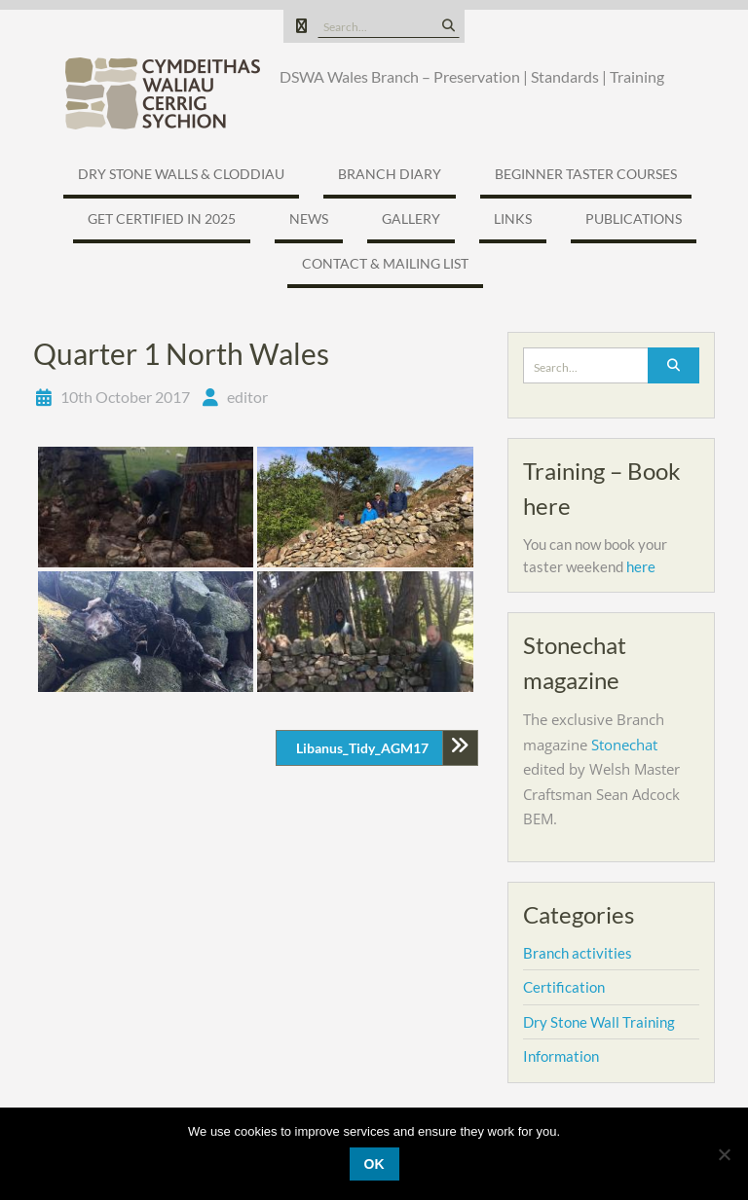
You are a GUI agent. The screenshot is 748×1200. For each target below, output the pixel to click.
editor (247, 396)
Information (561, 1056)
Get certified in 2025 (162, 218)
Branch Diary (389, 173)
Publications (633, 218)
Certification (564, 987)
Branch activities (577, 953)
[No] (723, 1154)
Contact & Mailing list (385, 263)
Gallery (411, 218)
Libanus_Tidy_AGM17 (362, 748)
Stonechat (624, 744)
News (308, 218)
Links (513, 218)
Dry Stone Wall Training (599, 1022)
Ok (374, 1164)
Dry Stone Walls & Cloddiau (181, 173)
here (640, 566)
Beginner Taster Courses (586, 173)
